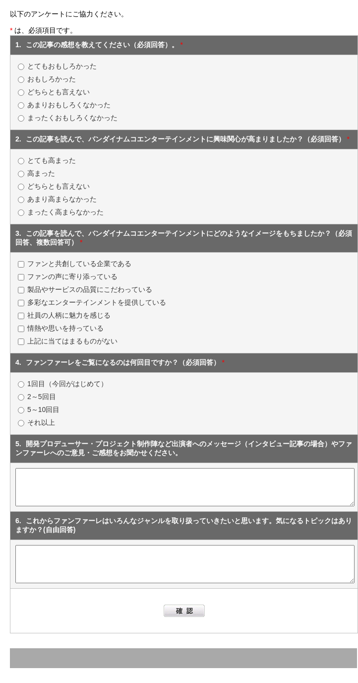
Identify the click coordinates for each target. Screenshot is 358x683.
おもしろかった (51, 79)
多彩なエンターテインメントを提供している (96, 302)
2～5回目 (41, 397)
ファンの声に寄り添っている (72, 276)
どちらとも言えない (58, 92)
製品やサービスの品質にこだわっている (89, 289)
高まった (41, 173)
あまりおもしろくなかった (69, 105)
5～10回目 (43, 409)
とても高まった (51, 160)
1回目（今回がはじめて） (67, 384)
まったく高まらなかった (65, 212)
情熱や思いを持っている (65, 328)
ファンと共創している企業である (79, 264)
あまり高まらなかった (62, 199)
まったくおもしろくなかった (72, 118)
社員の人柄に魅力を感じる (69, 315)
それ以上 (41, 422)
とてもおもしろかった (62, 66)
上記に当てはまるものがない (72, 341)
